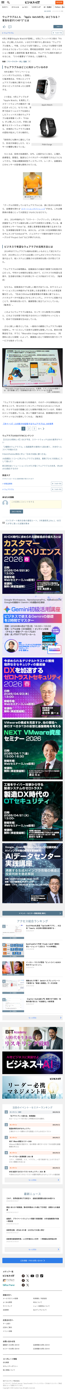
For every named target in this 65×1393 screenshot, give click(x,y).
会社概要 (6, 1362)
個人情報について (9, 1370)
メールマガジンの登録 (10, 1298)
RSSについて (37, 1302)
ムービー (25, 7)
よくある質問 (7, 1302)
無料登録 (59, 2)
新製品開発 (8, 483)
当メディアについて (40, 1310)
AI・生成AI (48, 7)
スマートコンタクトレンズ (33, 208)
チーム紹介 (6, 1323)
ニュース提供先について (41, 1306)
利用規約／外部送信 (40, 1298)
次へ (40, 428)
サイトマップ (7, 1306)
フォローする (58, 33)
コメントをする (16, 512)
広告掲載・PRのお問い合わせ (31, 1260)
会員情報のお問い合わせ (41, 1345)
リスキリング (36, 7)
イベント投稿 (7, 1331)
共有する (59, 26)
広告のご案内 (7, 1327)
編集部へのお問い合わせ (11, 1345)
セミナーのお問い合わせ (11, 1348)
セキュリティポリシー (10, 1366)
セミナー (5, 7)
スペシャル (15, 7)
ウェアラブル (9, 33)
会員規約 (6, 1310)
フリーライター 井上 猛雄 (17, 61)
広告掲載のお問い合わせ (41, 1348)
